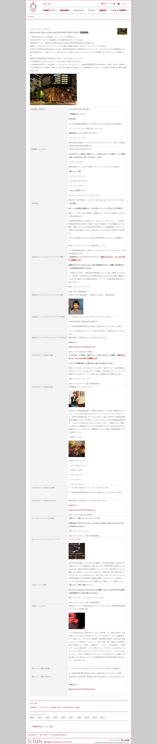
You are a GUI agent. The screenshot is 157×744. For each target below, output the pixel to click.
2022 (63, 717)
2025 (40, 717)
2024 (48, 717)
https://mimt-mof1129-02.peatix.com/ (82, 347)
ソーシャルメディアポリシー (58, 735)
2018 (95, 717)
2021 (71, 717)
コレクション (78, 10)
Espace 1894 (56, 707)
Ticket (47, 4)
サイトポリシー (32, 735)
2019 (87, 717)
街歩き (78, 707)
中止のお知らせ (68, 707)
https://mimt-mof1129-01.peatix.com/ (82, 510)
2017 (103, 717)
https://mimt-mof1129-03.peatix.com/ (82, 689)
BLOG (104, 4)
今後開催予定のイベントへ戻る (42, 726)
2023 (56, 717)
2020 (79, 717)
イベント (91, 10)
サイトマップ (44, 735)
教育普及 (33, 707)
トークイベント (44, 707)
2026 (32, 717)
